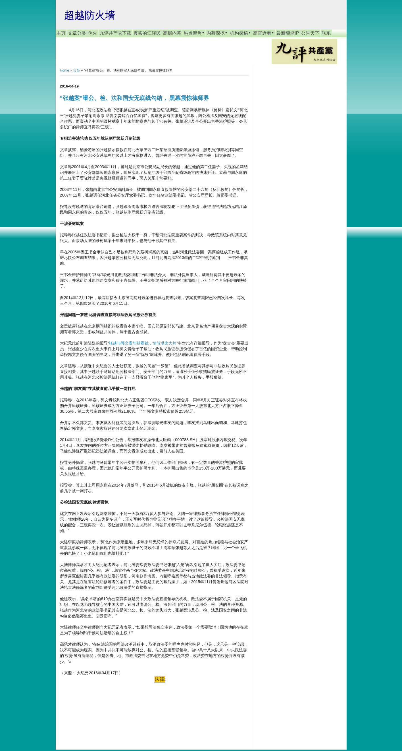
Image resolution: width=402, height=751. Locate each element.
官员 (76, 70)
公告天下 (310, 33)
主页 (61, 33)
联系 (326, 33)
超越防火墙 (89, 15)
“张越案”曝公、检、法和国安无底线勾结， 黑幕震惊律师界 (134, 98)
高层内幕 (172, 33)
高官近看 (263, 33)
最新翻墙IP (287, 33)
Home (64, 70)
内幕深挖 (217, 33)
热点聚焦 (194, 33)
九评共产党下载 (115, 33)
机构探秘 (240, 33)
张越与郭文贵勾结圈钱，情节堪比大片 (142, 343)
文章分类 (77, 33)
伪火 (92, 33)
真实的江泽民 (147, 33)
